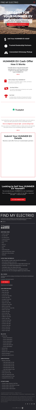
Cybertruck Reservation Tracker (8, 244)
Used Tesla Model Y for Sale (8, 360)
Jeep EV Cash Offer (6, 323)
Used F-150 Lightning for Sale (8, 367)
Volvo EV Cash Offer (6, 320)
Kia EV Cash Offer (5, 294)
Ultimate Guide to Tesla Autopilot (8, 381)
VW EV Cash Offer (5, 306)
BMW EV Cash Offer (6, 299)
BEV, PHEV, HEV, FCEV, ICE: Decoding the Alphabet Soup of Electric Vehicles (16, 263)
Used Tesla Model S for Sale (8, 355)
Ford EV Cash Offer (6, 290)
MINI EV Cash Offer (6, 303)
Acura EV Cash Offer (6, 322)
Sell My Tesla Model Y (7, 336)
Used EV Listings (5, 227)
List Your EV (5, 275)
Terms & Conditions (15, 387)
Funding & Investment (4, 387)
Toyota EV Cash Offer (6, 318)
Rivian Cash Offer (5, 285)
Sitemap (33, 387)
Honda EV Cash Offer (6, 316)
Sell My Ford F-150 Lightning (7, 344)
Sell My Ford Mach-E (6, 346)
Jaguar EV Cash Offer (6, 296)
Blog (3, 241)
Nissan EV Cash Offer (6, 308)
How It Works (5, 234)
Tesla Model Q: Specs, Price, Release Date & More (11, 260)
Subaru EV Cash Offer (6, 315)
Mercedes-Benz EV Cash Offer (8, 301)
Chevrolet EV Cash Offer (7, 297)
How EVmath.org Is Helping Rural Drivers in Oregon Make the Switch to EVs (16, 257)
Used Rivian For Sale (6, 364)
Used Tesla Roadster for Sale (9, 362)
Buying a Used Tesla (6, 353)
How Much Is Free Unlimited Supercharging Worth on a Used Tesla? (14, 258)
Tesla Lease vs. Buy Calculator (8, 246)
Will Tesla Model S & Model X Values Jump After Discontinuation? (14, 253)
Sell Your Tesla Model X (7, 334)
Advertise (4, 248)
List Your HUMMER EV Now (18, 199)
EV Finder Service (5, 230)
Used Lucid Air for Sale (6, 365)
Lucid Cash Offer (5, 287)
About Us (4, 237)
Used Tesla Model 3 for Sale (8, 357)
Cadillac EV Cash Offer (6, 309)
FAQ (3, 235)
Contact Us (4, 214)
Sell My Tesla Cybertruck (8, 337)
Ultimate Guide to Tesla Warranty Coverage (10, 378)
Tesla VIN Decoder (6, 242)
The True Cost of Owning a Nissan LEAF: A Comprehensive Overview (15, 262)
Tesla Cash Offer (5, 283)
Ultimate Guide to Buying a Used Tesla (10, 376)
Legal (10, 387)
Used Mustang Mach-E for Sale (8, 369)
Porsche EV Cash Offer (6, 313)
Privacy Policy (21, 387)
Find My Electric (3, 211)
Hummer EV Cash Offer (7, 289)
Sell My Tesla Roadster (7, 339)
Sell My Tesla (4, 329)
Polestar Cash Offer (6, 304)
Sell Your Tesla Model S (7, 331)
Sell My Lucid (4, 343)
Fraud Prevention (28, 387)
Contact (3, 239)
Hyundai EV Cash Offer (6, 292)
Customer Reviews (6, 232)
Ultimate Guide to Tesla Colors (8, 380)
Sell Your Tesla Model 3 (7, 332)
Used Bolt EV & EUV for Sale (7, 371)
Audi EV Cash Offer (6, 311)
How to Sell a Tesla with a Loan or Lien (9, 255)
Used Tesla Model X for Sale (8, 359)
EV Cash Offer (5, 229)
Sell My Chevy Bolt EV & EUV (8, 348)
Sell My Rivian (5, 341)
